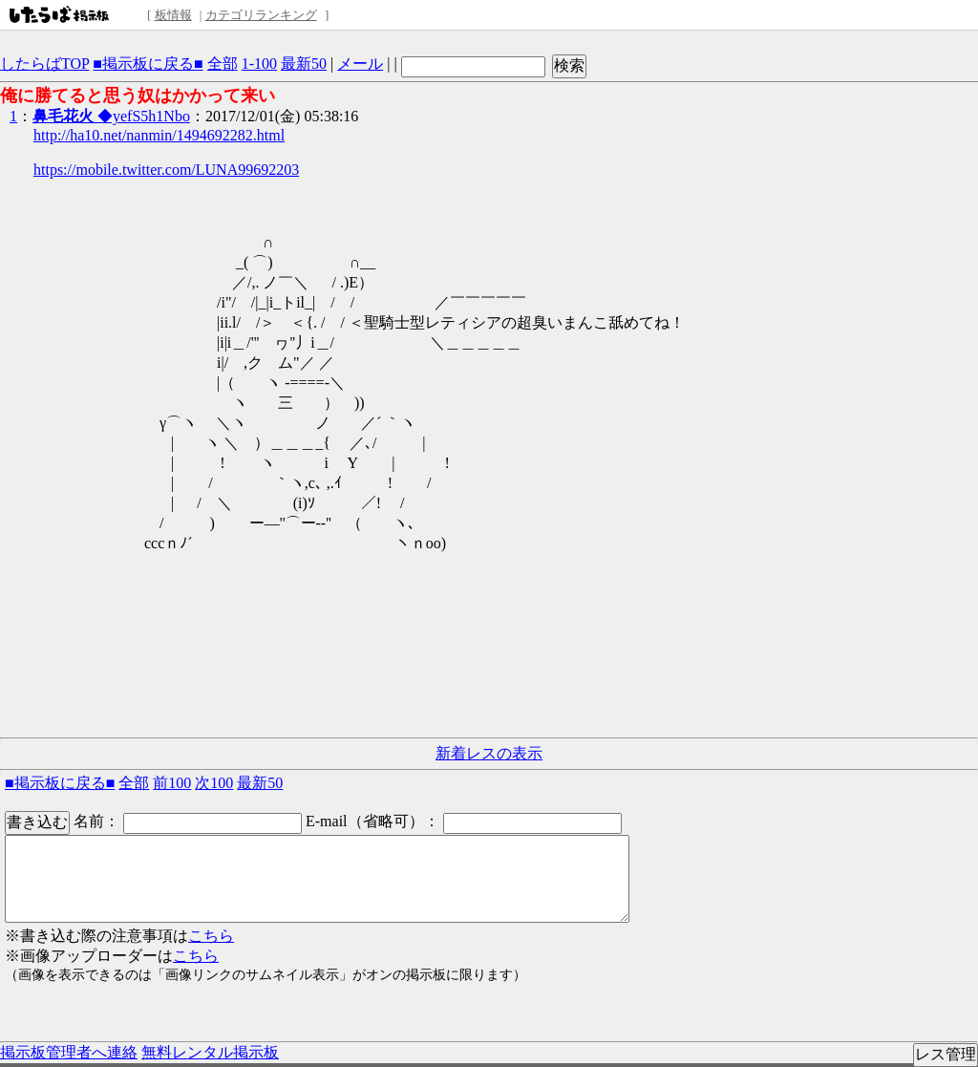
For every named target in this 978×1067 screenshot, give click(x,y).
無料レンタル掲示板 (210, 1052)
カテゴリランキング (261, 15)
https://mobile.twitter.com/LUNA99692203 (166, 169)
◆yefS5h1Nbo (111, 116)
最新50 (304, 63)
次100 (214, 783)
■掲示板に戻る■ (147, 63)
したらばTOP (44, 63)
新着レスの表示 (489, 753)
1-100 (259, 63)
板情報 (173, 15)
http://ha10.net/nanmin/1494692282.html (159, 135)
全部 (222, 63)
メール (360, 63)
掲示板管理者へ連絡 (69, 1052)
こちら (211, 936)
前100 (172, 783)
